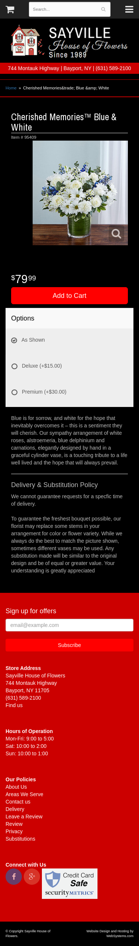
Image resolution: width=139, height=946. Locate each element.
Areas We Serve (24, 794)
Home (11, 88)
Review (14, 824)
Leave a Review (24, 816)
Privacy (14, 831)
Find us (14, 705)
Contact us (18, 802)
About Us (16, 787)
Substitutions (20, 839)
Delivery (15, 809)
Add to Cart (69, 295)
